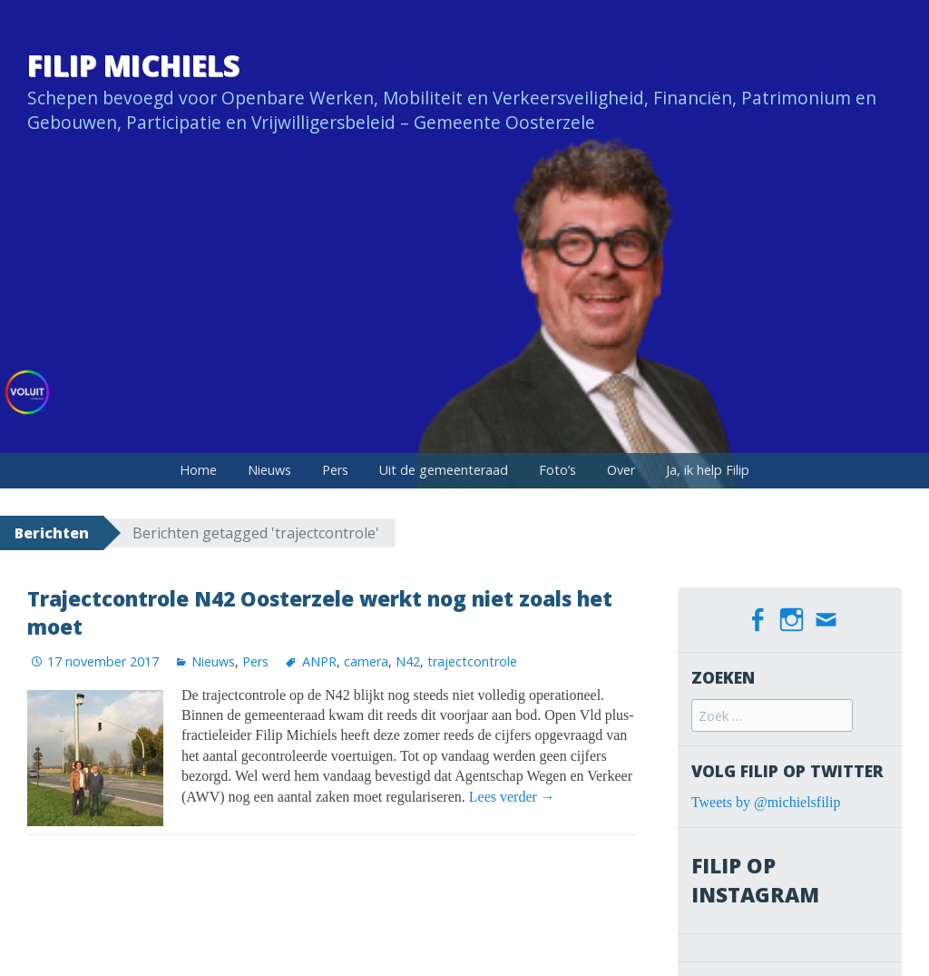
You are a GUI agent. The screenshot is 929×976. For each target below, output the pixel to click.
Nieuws (269, 469)
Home (198, 469)
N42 (408, 661)
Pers (335, 469)
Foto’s (557, 469)
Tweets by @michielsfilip (766, 802)
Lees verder (512, 796)
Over (621, 469)
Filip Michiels (133, 64)
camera (366, 661)
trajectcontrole (472, 661)
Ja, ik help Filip (707, 469)
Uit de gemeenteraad (443, 469)
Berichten (52, 533)
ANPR (319, 661)
